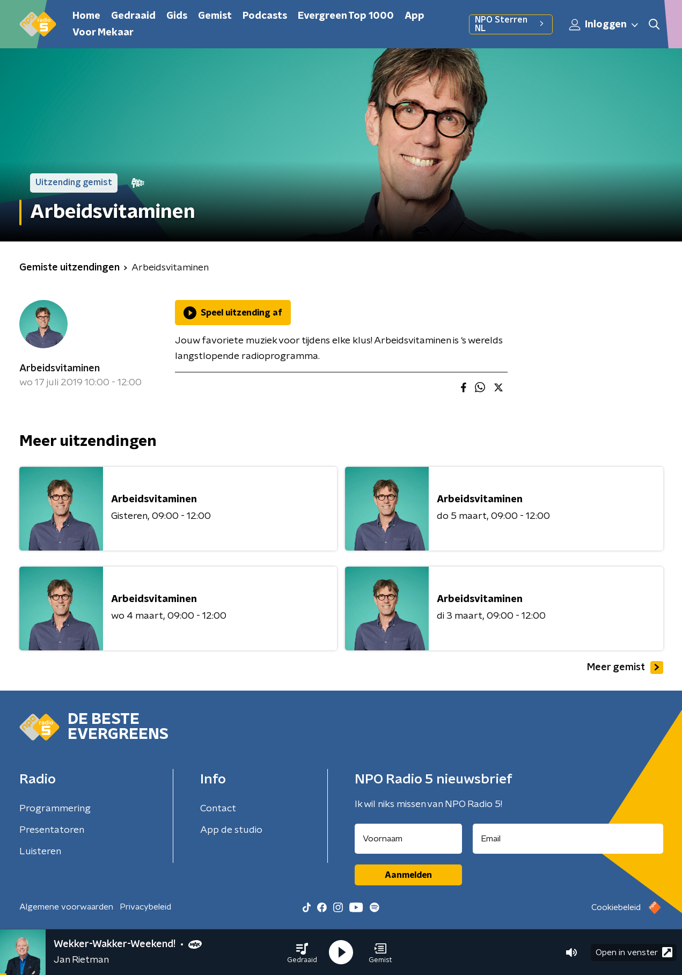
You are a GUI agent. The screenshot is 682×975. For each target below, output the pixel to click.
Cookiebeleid (616, 907)
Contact (218, 808)
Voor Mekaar (103, 33)
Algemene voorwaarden (66, 907)
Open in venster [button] (634, 952)
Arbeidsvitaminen (59, 368)
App (414, 16)
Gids (176, 16)
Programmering (55, 808)
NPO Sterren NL (510, 24)
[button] (302, 952)
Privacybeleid (145, 907)
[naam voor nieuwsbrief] (408, 839)
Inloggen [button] (604, 25)
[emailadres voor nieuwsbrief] (568, 839)
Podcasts (265, 16)
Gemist (215, 16)
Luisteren (40, 851)
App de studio (231, 830)
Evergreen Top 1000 (346, 16)
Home (86, 16)
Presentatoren (51, 830)
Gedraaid (133, 16)
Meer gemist (625, 667)
